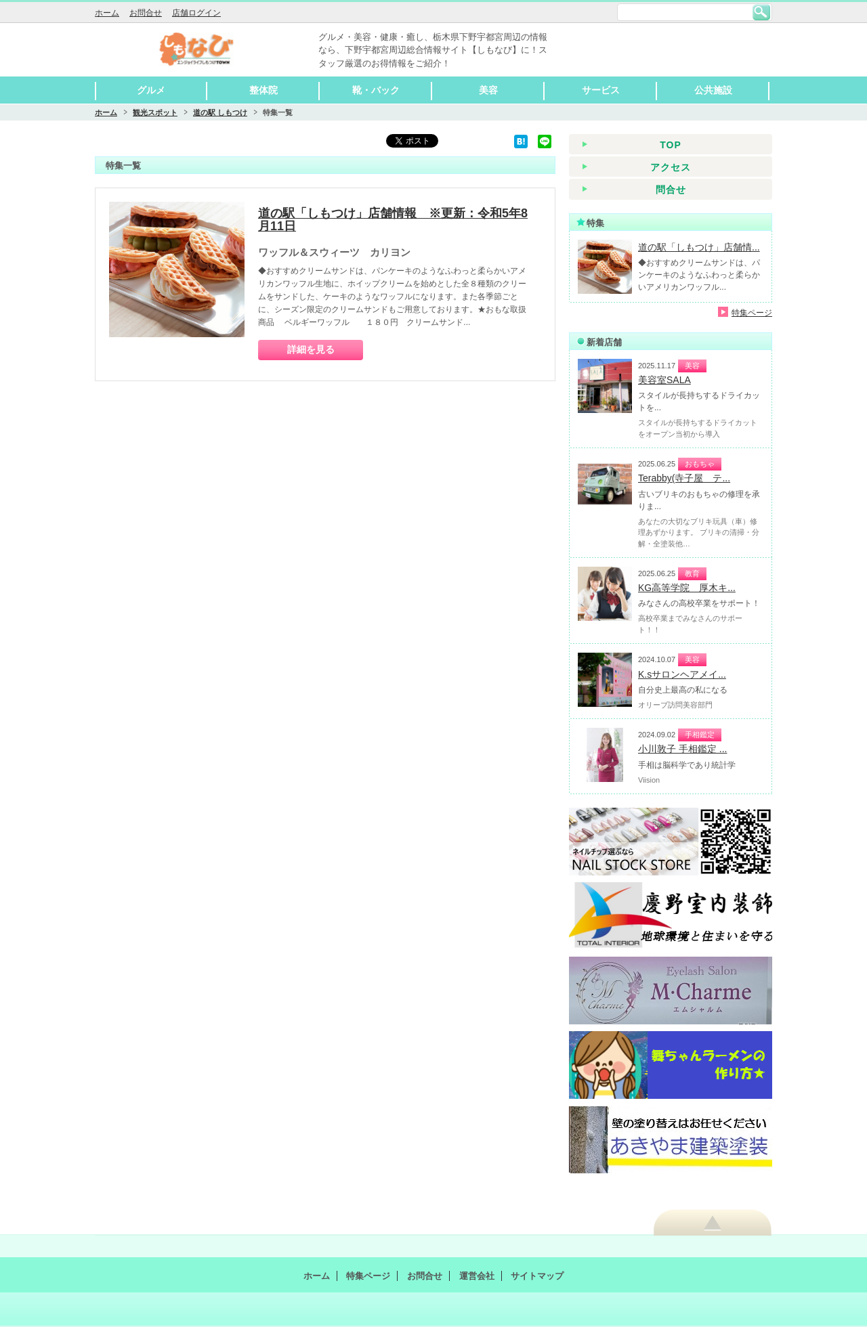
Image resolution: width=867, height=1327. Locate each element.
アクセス (670, 167)
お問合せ (145, 13)
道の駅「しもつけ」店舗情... (699, 247)
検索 (761, 12)
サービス (601, 90)
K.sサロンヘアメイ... (682, 674)
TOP (670, 144)
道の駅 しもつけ (220, 112)
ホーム (107, 13)
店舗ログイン (196, 13)
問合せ (671, 189)
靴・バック (376, 90)
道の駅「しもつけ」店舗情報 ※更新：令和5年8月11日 (393, 220)
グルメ (151, 90)
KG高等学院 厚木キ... (687, 587)
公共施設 (713, 90)
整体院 (263, 90)
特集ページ (752, 312)
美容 (488, 90)
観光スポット (155, 112)
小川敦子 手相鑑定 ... (682, 748)
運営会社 (476, 1276)
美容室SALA (664, 379)
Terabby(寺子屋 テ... (684, 478)
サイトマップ (537, 1276)
